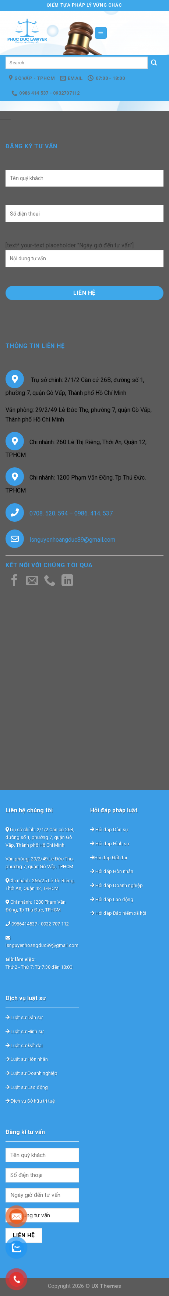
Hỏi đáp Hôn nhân (111, 871)
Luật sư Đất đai (24, 1045)
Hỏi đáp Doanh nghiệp (116, 885)
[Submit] (154, 63)
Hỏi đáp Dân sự (109, 829)
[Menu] (101, 33)
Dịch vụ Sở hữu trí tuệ (30, 1101)
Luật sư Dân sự (24, 1017)
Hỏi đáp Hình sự (109, 843)
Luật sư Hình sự (25, 1031)
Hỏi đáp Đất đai (108, 857)
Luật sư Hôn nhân (27, 1059)
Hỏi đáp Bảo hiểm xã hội (118, 913)
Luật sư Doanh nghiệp (31, 1073)
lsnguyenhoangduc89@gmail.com (72, 539)
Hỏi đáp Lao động (111, 899)
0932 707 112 (55, 924)
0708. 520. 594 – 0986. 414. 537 (71, 513)
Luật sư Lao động (27, 1087)
